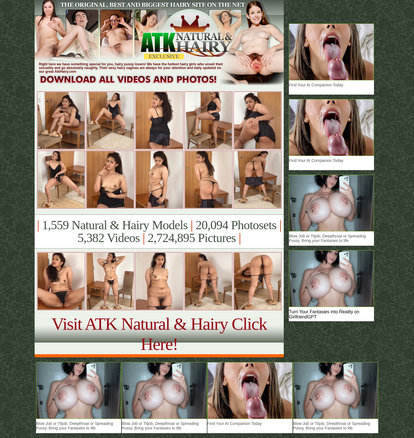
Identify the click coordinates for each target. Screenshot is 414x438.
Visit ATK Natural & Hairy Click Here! (159, 334)
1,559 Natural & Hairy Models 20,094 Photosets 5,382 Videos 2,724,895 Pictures (159, 231)
